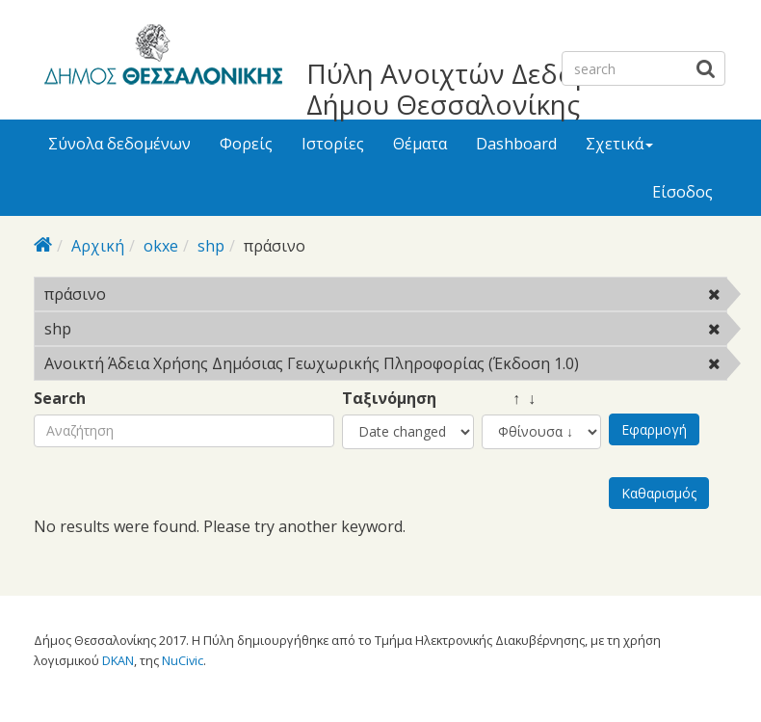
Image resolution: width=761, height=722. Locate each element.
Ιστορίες (333, 143)
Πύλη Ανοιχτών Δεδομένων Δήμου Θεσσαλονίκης (481, 89)
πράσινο (155, 294)
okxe (161, 245)
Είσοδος (682, 191)
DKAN (118, 660)
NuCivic (182, 660)
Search (60, 398)
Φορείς (246, 143)
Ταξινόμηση (389, 398)
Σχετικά (619, 143)
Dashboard (516, 143)
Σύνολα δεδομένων (119, 143)
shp (210, 245)
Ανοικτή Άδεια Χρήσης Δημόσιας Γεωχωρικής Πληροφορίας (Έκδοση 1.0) (385, 366)
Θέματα (420, 143)
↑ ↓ (509, 398)
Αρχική (97, 245)
